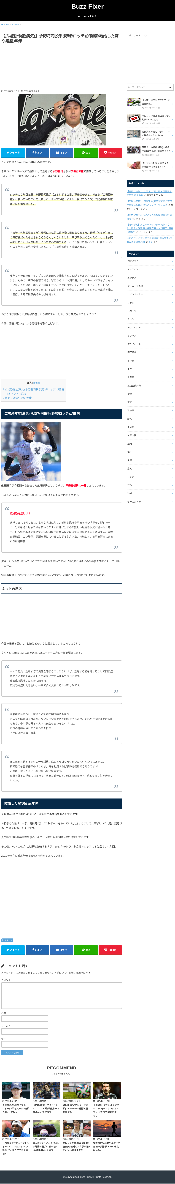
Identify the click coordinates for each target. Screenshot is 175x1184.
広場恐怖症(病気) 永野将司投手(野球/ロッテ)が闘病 (33, 389)
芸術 (129, 485)
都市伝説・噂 (134, 501)
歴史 (129, 443)
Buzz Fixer (87, 6)
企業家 (130, 377)
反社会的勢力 (134, 385)
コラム (130, 302)
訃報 (129, 493)
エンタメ (131, 277)
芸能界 (130, 477)
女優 (129, 394)
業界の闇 (131, 435)
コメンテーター (135, 294)
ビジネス (131, 336)
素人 (129, 468)
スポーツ (8, 940)
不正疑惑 (131, 352)
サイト (4, 1039)
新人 (129, 419)
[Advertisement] (61, 67)
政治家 (130, 410)
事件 (129, 369)
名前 (4, 1013)
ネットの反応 (16, 393)
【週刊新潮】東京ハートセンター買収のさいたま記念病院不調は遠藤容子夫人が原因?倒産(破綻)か (150, 228)
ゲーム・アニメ (135, 286)
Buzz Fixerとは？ (87, 16)
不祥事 (130, 360)
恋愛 (129, 402)
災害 (129, 460)
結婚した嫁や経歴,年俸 (17, 397)
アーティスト (134, 269)
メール (5, 1026)
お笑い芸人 (133, 261)
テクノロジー (134, 327)
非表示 (36, 383)
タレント (131, 319)
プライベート (134, 344)
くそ (150, 242)
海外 (129, 452)
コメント (6, 980)
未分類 (130, 427)
